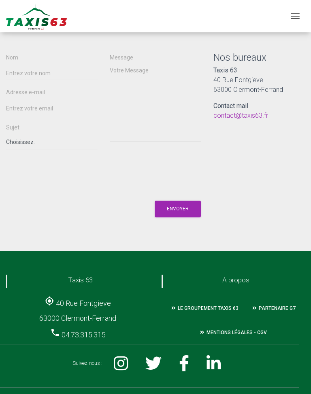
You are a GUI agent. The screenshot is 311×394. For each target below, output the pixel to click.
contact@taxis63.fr (240, 115)
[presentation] (67, 173)
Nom (12, 58)
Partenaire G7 (274, 308)
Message (121, 58)
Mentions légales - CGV (233, 332)
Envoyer (178, 209)
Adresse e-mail (25, 92)
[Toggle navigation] (295, 16)
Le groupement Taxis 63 (205, 308)
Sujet (12, 128)
